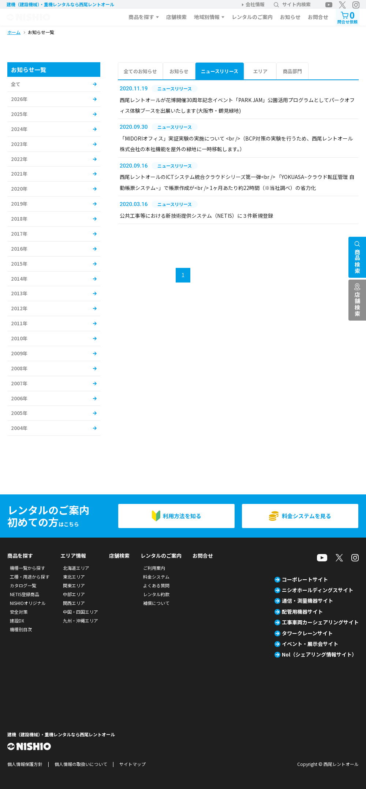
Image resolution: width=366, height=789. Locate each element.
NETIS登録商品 (24, 594)
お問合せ (318, 16)
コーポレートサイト (305, 579)
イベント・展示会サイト (310, 643)
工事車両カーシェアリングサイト (320, 622)
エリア (260, 71)
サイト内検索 (292, 4)
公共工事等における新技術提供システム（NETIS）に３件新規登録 (196, 215)
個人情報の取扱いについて (81, 764)
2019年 (19, 203)
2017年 (19, 233)
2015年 (19, 263)
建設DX (17, 620)
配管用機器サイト (302, 611)
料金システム (156, 576)
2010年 (19, 338)
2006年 (19, 398)
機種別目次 (21, 629)
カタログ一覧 (23, 585)
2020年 (19, 188)
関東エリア (74, 585)
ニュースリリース (219, 71)
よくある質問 (156, 585)
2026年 (19, 99)
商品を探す (141, 16)
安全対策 (18, 612)
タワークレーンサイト (307, 633)
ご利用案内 (154, 568)
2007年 (19, 383)
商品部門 (292, 71)
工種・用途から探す (29, 576)
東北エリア (74, 576)
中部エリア (74, 594)
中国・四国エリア (80, 612)
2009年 (19, 353)
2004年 (19, 428)
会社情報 (255, 4)
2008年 (19, 368)
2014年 (19, 278)
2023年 (19, 144)
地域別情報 (207, 16)
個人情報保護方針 (24, 764)
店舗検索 (176, 16)
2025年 (19, 114)
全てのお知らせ (140, 71)
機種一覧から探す (27, 568)
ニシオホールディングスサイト (317, 590)
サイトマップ (132, 764)
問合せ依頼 (347, 17)
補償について (156, 603)
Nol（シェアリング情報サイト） (319, 654)
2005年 (19, 413)
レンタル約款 (156, 594)
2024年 (19, 129)
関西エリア (74, 603)
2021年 (19, 173)
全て (15, 84)
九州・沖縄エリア (80, 620)
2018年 (19, 218)
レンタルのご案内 (252, 16)
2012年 (19, 308)
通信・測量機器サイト (307, 600)
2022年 (19, 159)
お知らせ (290, 16)
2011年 (19, 323)
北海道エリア (76, 568)
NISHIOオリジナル (28, 603)
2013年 (19, 293)
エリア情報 (73, 555)
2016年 (19, 248)
